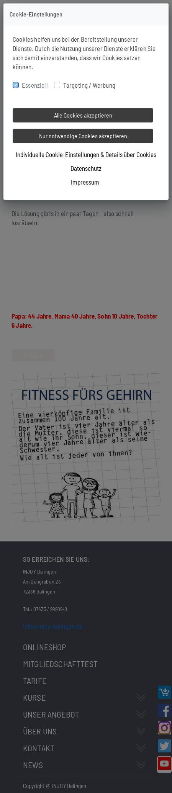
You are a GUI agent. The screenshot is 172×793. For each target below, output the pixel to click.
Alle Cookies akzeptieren (83, 115)
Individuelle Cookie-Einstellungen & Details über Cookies (86, 154)
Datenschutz (86, 168)
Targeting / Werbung (89, 85)
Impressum (85, 182)
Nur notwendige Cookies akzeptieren (83, 135)
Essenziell (35, 85)
